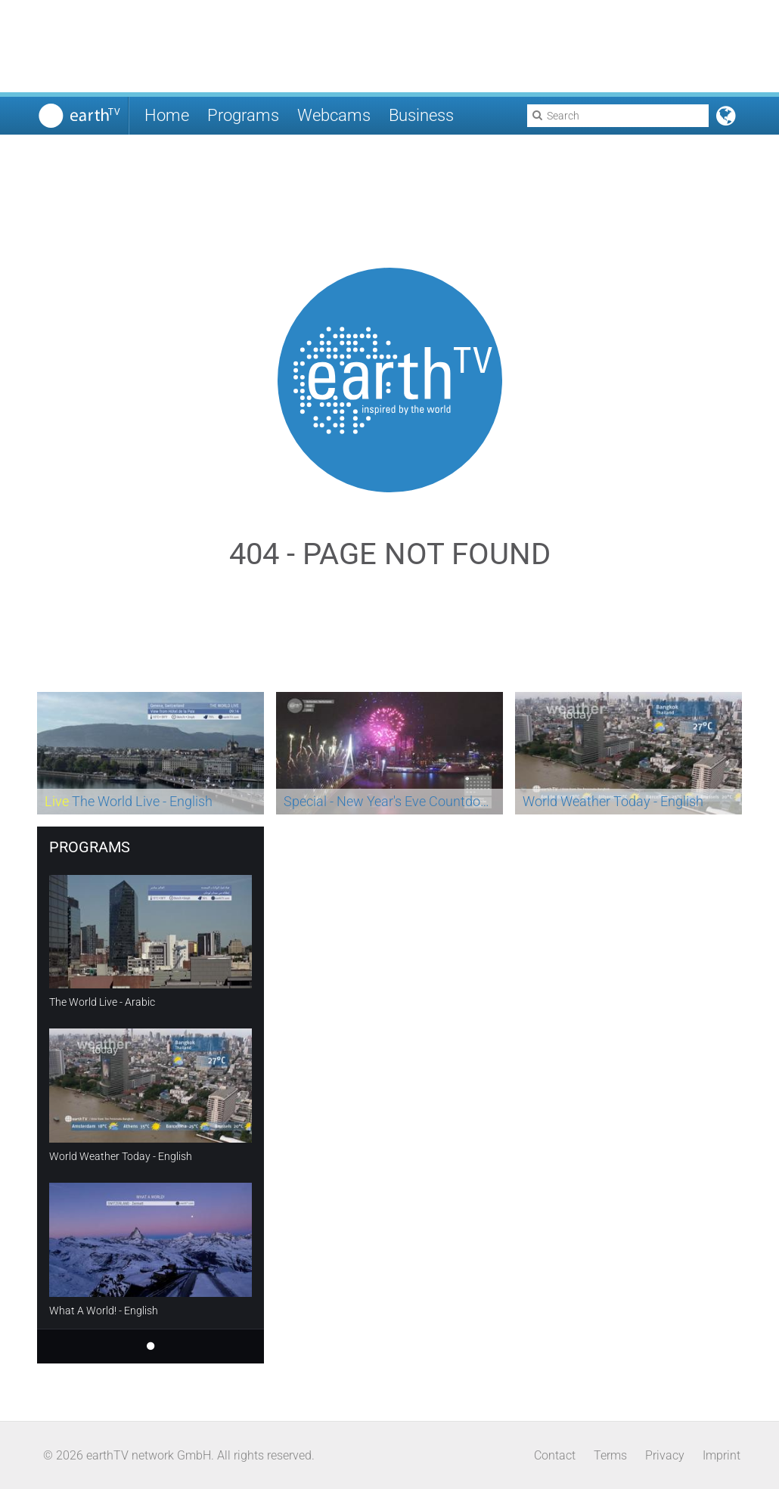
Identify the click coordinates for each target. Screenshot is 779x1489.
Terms (610, 1455)
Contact (555, 1455)
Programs (243, 115)
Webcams (334, 115)
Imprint (721, 1455)
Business (421, 115)
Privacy (664, 1455)
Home (166, 115)
